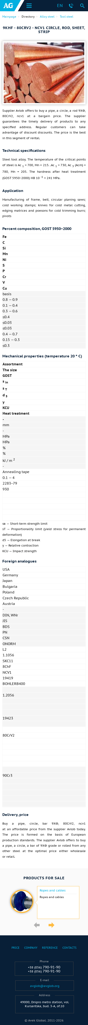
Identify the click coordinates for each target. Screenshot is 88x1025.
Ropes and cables (52, 890)
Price (15, 947)
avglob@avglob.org (44, 986)
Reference (50, 947)
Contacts (69, 947)
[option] (44, 902)
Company (30, 947)
